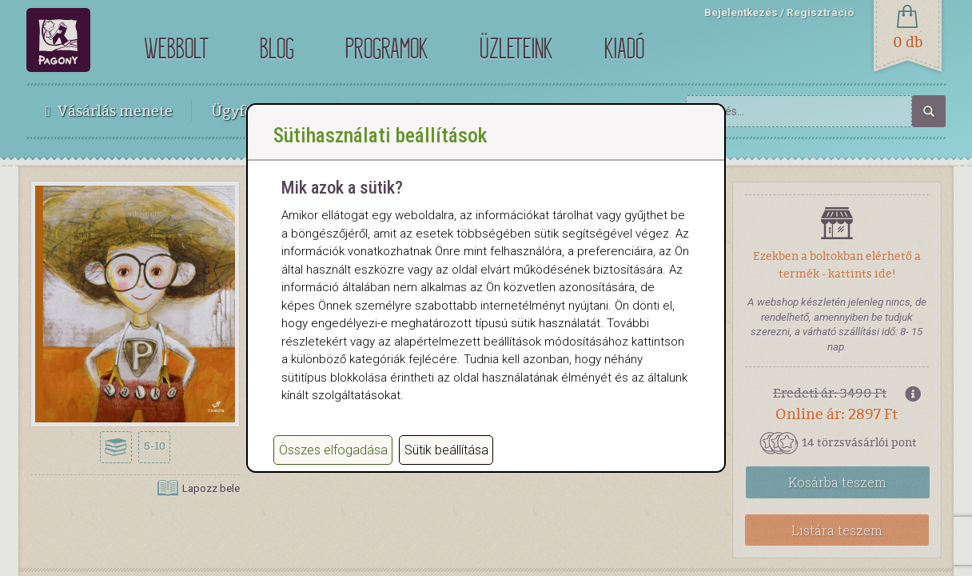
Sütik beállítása (446, 466)
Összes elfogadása (333, 466)
